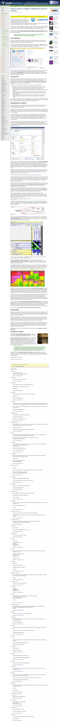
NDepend (20, 19)
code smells (26, 80)
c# (1, 92)
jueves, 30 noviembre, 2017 (17, 681)
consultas (2, 95)
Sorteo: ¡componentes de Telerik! (56, 46)
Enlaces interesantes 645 (56, 27)
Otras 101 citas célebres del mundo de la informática (56, 42)
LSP (31, 164)
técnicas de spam (3, 129)
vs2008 (2, 136)
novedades (2, 117)
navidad (2, 114)
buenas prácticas (3, 91)
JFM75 (12, 549)
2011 (2, 65)
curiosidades (3, 97)
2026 (2, 14)
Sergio (12, 636)
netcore (2, 115)
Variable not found (18, 359)
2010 (2, 66)
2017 (2, 27)
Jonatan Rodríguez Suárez (15, 693)
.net (1, 77)
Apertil (12, 625)
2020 (2, 22)
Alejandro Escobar (14, 465)
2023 (2, 18)
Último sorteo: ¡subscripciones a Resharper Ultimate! (56, 18)
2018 (2, 25)
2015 (2, 60)
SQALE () (35, 169)
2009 (2, 68)
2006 (2, 72)
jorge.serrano (13, 707)
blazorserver (3, 88)
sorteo (2, 126)
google (2, 105)
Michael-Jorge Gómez (14, 511)
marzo (3, 55)
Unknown (12, 371)
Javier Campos (13, 581)
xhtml (2, 139)
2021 (2, 21)
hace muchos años (26, 26)
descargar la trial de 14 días (36, 323)
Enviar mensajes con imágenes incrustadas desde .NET (56, 58)
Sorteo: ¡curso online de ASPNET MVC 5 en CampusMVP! (56, 33)
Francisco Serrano (14, 604)
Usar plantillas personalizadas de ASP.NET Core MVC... (5, 36)
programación (3, 120)
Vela (11, 538)
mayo (3, 53)
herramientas (3, 106)
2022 (2, 20)
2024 (2, 17)
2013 (2, 62)
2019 (2, 24)
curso (2, 98)
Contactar (47, 2)
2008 (2, 69)
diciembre (3, 28)
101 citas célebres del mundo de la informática (56, 23)
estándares (2, 102)
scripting (2, 122)
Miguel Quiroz (13, 491)
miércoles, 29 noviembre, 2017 (18, 547)
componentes (3, 94)
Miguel (12, 612)
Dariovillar (12, 666)
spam (2, 127)
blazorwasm (3, 89)
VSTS (20, 296)
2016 (2, 58)
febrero (3, 56)
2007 (2, 70)
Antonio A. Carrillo (14, 573)
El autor (42, 2)
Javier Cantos (13, 533)
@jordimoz (43, 16)
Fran (11, 433)
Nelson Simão (13, 413)
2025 (2, 16)
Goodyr (12, 661)
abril (3, 54)
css (1, 96)
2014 (2, 61)
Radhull (12, 561)
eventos (2, 103)
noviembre (4, 29)
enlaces (2, 101)
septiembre (4, 49)
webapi (2, 138)
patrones (2, 118)
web (2, 137)
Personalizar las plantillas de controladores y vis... (5, 44)
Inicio (40, 2)
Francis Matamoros (14, 519)
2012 (2, 64)
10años (2, 78)
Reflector (44, 292)
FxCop (25, 79)
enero (3, 57)
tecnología (2, 130)
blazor (2, 87)
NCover (17, 296)
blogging (2, 90)
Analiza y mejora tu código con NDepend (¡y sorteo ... (5, 31)
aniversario (2, 80)
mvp (2, 113)
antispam (2, 81)
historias (2, 107)
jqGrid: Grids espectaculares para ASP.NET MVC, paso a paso (56, 52)
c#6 (1, 93)
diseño (2, 100)
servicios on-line (3, 123)
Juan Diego (12, 453)
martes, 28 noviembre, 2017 (18, 375)
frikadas (2, 104)
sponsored (2, 128)
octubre (3, 48)
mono (2, 112)
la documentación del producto (35, 174)
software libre (3, 125)
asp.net (2, 82)
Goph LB (12, 401)
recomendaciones (3, 121)
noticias (2, 116)
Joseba (12, 673)
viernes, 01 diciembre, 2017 (17, 705)
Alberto (12, 500)
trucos (2, 131)
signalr (2, 124)
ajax (1, 79)
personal (2, 119)
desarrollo (2, 99)
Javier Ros (12, 383)
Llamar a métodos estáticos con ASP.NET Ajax (56, 37)
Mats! (11, 594)
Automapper (16, 125)
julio (2, 50)
